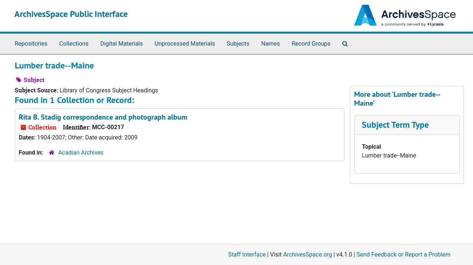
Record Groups (311, 43)
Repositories (31, 43)
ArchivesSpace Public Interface (71, 14)
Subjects (238, 43)
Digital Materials (121, 43)
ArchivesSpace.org (307, 254)
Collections (74, 43)
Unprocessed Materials (185, 43)
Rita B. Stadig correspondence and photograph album (103, 117)
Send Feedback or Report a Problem (404, 254)
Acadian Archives (80, 152)
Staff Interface (247, 254)
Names (270, 43)
